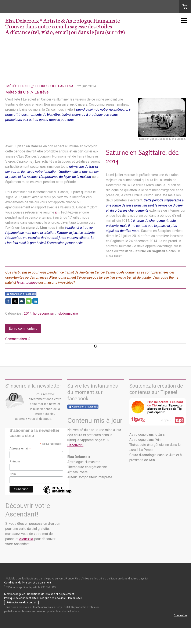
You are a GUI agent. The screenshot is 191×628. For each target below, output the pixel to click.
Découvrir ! (75, 445)
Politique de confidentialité (20, 598)
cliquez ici (26, 539)
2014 (28, 313)
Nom (13, 474)
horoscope (41, 313)
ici (56, 212)
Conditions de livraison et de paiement (27, 582)
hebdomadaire (67, 313)
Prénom (15, 461)
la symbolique (27, 283)
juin (52, 313)
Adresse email (20, 449)
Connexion (180, 615)
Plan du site (74, 598)
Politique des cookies (52, 598)
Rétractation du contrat (21, 602)
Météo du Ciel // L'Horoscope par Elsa (40, 86)
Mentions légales (14, 594)
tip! (179, 420)
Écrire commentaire (23, 329)
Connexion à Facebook (21, 294)
